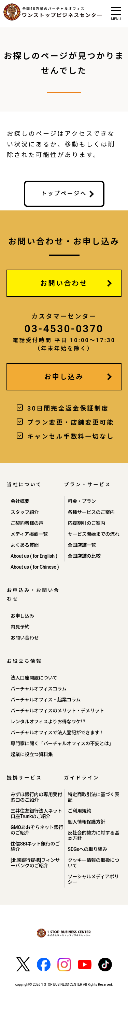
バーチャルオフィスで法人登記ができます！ (57, 732)
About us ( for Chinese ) (35, 567)
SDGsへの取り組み (88, 849)
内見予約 (20, 627)
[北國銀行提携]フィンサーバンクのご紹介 (35, 862)
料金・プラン (82, 501)
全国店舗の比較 (84, 556)
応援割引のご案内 (86, 523)
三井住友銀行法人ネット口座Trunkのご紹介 (36, 813)
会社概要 (20, 501)
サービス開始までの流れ (93, 534)
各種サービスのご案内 (91, 512)
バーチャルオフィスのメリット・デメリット (57, 710)
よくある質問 (25, 545)
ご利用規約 (79, 811)
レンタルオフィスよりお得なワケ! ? (48, 721)
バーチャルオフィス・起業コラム (46, 699)
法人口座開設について (34, 678)
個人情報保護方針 (86, 822)
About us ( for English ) (34, 556)
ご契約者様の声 (27, 523)
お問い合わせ (64, 283)
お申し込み (64, 377)
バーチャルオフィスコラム (39, 688)
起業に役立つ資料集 (32, 754)
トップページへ (64, 193)
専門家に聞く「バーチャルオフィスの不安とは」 (62, 743)
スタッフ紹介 (25, 512)
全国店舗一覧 (82, 545)
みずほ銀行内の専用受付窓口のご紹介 (36, 797)
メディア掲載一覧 (29, 534)
